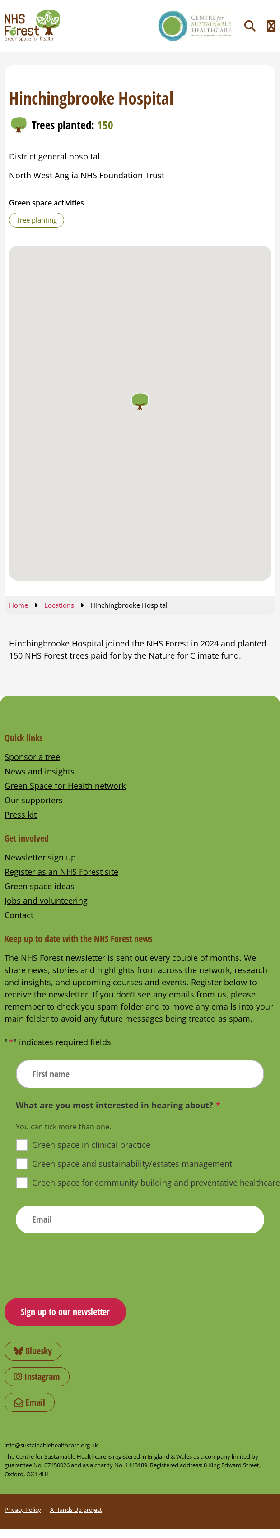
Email (29, 1402)
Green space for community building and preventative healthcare (156, 1182)
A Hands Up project (76, 1510)
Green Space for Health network (65, 785)
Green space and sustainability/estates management (132, 1163)
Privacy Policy (23, 1510)
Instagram (37, 1376)
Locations (59, 605)
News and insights (40, 771)
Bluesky (33, 1351)
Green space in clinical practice (91, 1144)
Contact (19, 915)
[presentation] (84, 1262)
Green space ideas (40, 886)
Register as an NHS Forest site (61, 871)
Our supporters (34, 800)
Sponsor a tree (32, 756)
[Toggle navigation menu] (271, 26)
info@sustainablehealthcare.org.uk (51, 1445)
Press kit (21, 814)
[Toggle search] (250, 26)
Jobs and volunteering (46, 900)
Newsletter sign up (40, 857)
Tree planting (36, 219)
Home (18, 605)
